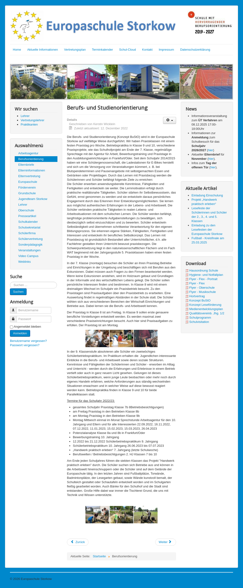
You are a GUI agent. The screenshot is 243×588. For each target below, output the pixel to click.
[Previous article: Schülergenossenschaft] (78, 542)
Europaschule (27, 182)
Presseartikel (27, 216)
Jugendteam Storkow (32, 199)
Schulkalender (28, 222)
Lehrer (25, 116)
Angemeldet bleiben (27, 326)
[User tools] (169, 120)
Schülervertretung (30, 239)
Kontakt (147, 49)
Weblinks (24, 261)
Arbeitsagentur (28, 153)
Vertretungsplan (75, 49)
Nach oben (225, 579)
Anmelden (20, 333)
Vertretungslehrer (32, 120)
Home (17, 49)
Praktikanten (29, 124)
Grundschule (27, 193)
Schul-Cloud (127, 49)
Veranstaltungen (29, 250)
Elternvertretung (29, 176)
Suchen (18, 291)
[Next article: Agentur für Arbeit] (165, 542)
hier (210, 150)
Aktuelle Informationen (42, 49)
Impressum (166, 49)
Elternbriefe (26, 164)
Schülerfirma (27, 233)
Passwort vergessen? (24, 345)
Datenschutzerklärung (195, 49)
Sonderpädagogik (30, 244)
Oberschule (26, 210)
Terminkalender (102, 49)
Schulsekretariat (29, 227)
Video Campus (28, 256)
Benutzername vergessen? (28, 341)
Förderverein (27, 187)
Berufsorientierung (30, 159)
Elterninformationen (31, 170)
